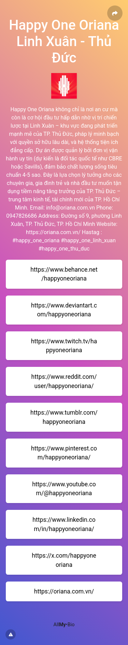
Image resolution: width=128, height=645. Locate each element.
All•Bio (64, 625)
